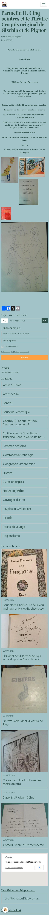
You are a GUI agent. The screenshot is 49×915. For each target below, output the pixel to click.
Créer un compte (7, 352)
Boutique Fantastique (16, 412)
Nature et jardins (13, 491)
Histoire (8, 473)
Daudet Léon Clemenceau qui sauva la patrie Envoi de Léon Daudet (22, 657)
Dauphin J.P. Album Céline (18, 797)
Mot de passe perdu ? (21, 352)
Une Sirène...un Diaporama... (22, 898)
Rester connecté (11, 346)
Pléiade (7, 518)
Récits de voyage (14, 527)
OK (44, 321)
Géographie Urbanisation (19, 464)
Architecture (11, 394)
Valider (24, 357)
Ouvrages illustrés (14, 500)
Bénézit (8, 403)
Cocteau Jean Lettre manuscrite (23, 845)
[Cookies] (5, 910)
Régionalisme (11, 536)
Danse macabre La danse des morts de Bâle (22, 782)
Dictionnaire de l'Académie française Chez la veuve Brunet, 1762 (23, 435)
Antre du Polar (12, 385)
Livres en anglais (13, 482)
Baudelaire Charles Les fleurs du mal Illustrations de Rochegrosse (23, 606)
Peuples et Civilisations (17, 509)
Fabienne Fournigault (12, 36)
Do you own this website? (14, 868)
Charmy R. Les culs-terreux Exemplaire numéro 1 (20, 422)
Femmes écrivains (14, 446)
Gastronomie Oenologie (18, 455)
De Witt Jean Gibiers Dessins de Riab (23, 722)
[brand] (5, 4)
